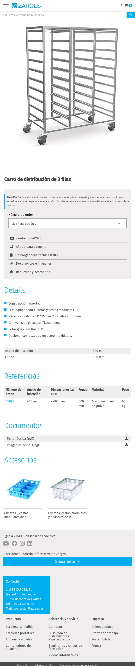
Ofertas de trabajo (104, 633)
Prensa (96, 646)
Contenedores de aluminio (18, 647)
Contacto (55, 627)
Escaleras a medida (20, 627)
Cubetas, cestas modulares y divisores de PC (67, 515)
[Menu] (6, 6)
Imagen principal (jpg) (23, 445)
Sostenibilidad (101, 639)
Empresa (97, 619)
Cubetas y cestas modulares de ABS (17, 515)
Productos (13, 619)
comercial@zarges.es (28, 608)
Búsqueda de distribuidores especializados (59, 636)
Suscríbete (65, 561)
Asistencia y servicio (63, 619)
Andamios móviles (19, 639)
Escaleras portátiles (20, 633)
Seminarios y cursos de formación (65, 647)
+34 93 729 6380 (23, 604)
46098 (10, 401)
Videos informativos (63, 655)
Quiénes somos (102, 627)
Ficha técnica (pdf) (20, 439)
